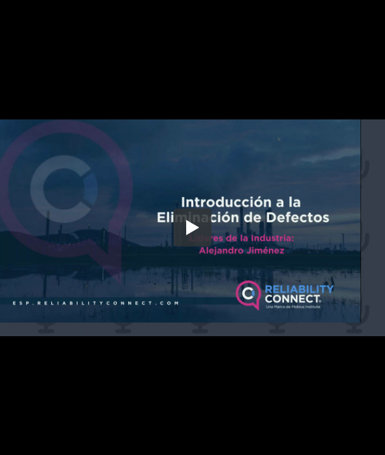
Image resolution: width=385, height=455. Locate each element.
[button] (192, 227)
